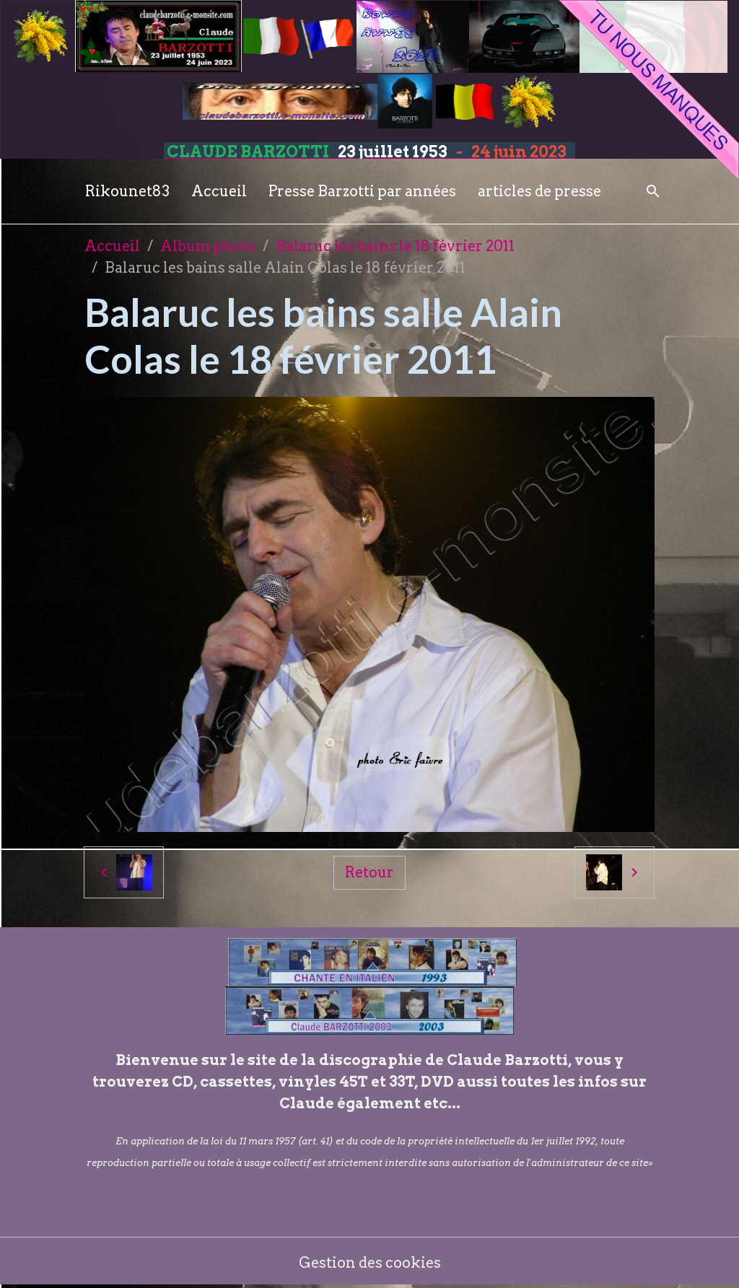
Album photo (207, 246)
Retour (369, 872)
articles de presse (539, 191)
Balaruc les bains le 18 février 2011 (395, 246)
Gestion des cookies (370, 1262)
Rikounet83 (127, 191)
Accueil (219, 191)
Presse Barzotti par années (362, 191)
